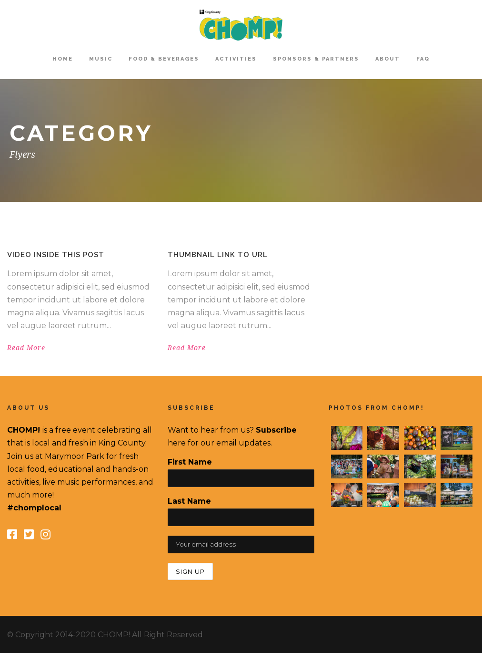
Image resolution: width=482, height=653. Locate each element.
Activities (236, 59)
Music (100, 59)
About (387, 59)
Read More (26, 348)
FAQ (423, 59)
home (62, 59)
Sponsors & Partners (316, 59)
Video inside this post (55, 254)
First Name (190, 461)
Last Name (189, 501)
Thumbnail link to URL (218, 254)
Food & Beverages (164, 59)
